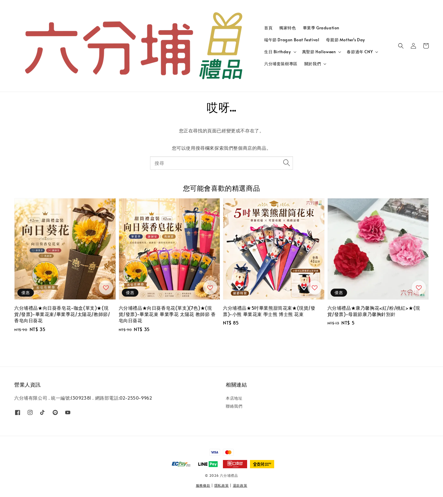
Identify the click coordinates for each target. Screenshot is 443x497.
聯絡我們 (234, 406)
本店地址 (234, 398)
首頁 (268, 27)
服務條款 (203, 485)
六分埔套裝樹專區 (281, 63)
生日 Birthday (277, 51)
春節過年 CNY (360, 51)
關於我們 (312, 63)
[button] (401, 46)
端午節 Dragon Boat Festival (291, 39)
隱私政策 (221, 485)
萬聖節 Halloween (319, 51)
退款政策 (240, 485)
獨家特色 (287, 27)
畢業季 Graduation (321, 27)
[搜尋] (286, 163)
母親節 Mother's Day (345, 39)
